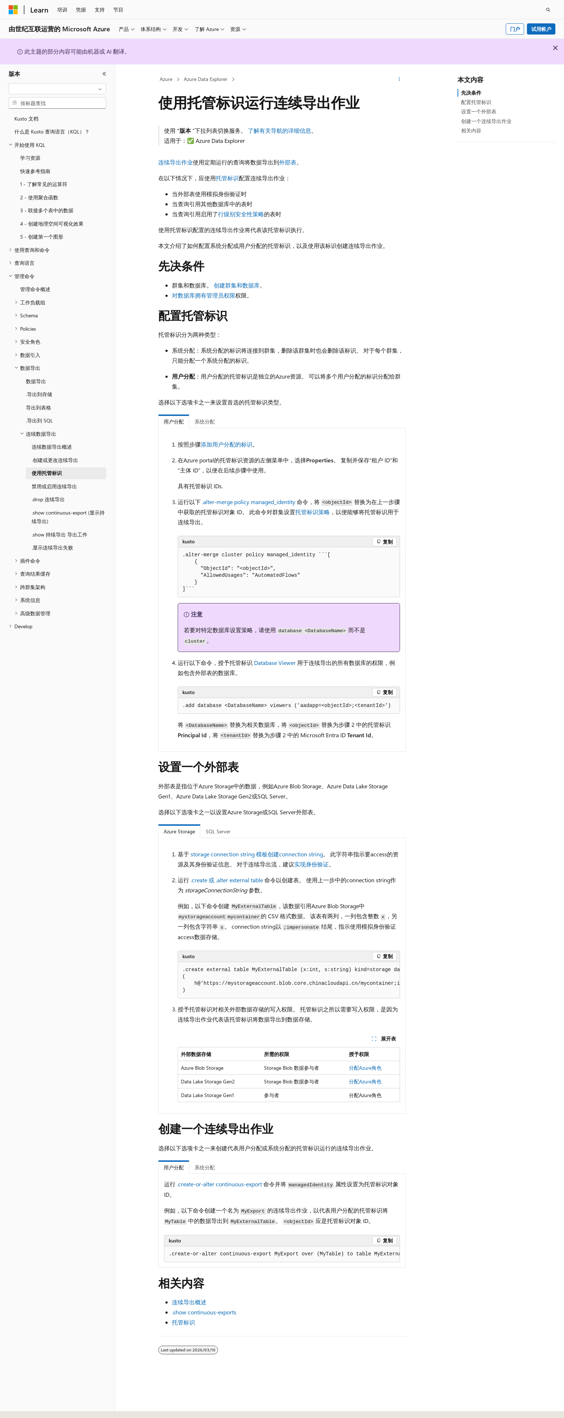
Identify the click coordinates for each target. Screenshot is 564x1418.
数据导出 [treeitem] (36, 381)
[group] (289, 980)
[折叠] (104, 73)
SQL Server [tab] (218, 831)
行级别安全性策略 (241, 214)
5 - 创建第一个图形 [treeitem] (41, 236)
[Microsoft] (13, 9)
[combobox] (57, 89)
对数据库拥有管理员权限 (203, 295)
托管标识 (227, 178)
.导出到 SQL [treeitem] (39, 420)
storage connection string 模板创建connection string (257, 854)
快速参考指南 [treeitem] (35, 171)
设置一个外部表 (478, 111)
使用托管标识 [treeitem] (47, 473)
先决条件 (471, 92)
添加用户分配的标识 (227, 444)
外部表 (287, 162)
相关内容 (471, 130)
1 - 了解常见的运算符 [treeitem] (43, 184)
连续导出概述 (189, 1302)
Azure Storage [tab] (179, 831)
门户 (515, 29)
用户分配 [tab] (174, 421)
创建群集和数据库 (237, 285)
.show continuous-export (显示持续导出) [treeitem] (68, 517)
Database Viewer (275, 662)
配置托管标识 (476, 102)
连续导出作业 (175, 162)
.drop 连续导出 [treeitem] (48, 499)
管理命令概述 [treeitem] (35, 289)
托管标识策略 (312, 512)
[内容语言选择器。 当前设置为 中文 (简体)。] (28, 1406)
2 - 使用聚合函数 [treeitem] (39, 197)
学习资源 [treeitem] (30, 157)
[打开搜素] (548, 9)
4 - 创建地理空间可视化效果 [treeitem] (51, 223)
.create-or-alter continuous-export (219, 1184)
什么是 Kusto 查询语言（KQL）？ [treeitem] (52, 131)
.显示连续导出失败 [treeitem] (52, 547)
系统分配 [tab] (205, 421)
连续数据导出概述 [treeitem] (52, 446)
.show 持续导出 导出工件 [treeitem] (59, 534)
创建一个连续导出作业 (486, 121)
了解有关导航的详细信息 (279, 130)
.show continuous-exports (204, 1312)
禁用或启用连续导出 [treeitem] (54, 486)
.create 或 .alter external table (227, 880)
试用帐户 (541, 29)
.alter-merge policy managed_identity (248, 502)
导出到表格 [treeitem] (38, 407)
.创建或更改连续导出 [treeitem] (55, 460)
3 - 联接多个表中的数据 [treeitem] (46, 210)
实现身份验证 (311, 864)
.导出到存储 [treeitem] (39, 394)
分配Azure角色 (365, 1067)
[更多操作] (399, 79)
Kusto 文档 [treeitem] (26, 118)
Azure (166, 79)
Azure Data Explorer (205, 79)
